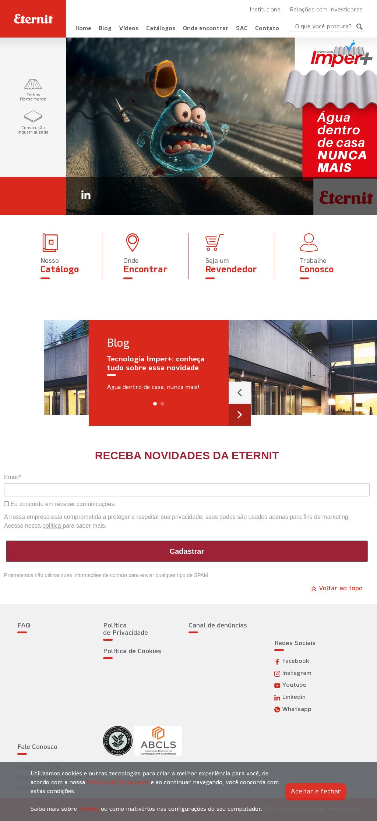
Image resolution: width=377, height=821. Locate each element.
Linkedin (290, 697)
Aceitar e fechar (315, 791)
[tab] (33, 90)
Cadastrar (187, 551)
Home (83, 29)
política (52, 526)
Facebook (291, 661)
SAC (242, 29)
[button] (155, 404)
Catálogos (161, 29)
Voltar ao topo (336, 588)
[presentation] (240, 393)
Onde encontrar (206, 29)
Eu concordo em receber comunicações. (60, 504)
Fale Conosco (37, 747)
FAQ (23, 625)
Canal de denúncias (217, 625)
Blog (105, 29)
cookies (89, 809)
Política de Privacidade (125, 629)
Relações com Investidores (326, 10)
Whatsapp (292, 710)
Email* (12, 477)
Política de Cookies (132, 651)
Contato (267, 29)
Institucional (266, 10)
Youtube (290, 685)
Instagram (292, 673)
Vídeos (129, 29)
